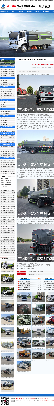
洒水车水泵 (29, 395)
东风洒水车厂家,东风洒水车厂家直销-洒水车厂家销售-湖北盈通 (7, 200)
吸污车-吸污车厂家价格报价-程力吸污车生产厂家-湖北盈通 (7, 233)
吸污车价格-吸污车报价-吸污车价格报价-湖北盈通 (7, 235)
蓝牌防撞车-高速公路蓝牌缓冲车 (7, 129)
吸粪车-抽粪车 (6, 113)
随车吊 (48, 395)
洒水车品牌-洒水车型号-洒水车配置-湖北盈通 (7, 217)
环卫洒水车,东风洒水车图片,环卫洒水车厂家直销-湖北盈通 (7, 204)
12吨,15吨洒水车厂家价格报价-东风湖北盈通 (7, 140)
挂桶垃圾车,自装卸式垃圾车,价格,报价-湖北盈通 (7, 165)
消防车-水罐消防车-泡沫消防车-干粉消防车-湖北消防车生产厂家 (7, 253)
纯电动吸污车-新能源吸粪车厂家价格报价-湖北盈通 (7, 76)
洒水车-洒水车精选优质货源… (25, 281)
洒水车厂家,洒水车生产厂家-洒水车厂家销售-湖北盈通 (7, 195)
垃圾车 (20, 395)
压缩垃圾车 (5, 117)
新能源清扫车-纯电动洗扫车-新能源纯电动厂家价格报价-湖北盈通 (7, 71)
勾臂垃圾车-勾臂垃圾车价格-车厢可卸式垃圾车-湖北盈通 (7, 162)
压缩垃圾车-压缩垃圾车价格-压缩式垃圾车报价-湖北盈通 (7, 160)
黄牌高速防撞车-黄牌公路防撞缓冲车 (7, 131)
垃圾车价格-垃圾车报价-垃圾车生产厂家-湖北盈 (7, 242)
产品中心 (12, 11)
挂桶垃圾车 (5, 120)
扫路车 (4, 102)
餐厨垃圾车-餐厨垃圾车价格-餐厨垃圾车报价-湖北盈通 (7, 169)
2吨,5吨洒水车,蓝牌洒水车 (8, 89)
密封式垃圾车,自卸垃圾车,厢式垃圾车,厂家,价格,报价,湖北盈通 (7, 173)
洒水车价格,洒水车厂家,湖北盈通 (7, 208)
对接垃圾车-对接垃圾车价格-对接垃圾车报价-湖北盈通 (7, 167)
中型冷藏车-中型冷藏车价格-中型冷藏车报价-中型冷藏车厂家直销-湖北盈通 (7, 154)
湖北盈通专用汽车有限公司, (21, 400)
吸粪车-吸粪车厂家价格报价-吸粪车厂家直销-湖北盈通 (7, 226)
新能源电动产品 (38, 11)
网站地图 (30, 2)
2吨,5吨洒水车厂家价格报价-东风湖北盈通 (7, 136)
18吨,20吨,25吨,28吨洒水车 (8, 95)
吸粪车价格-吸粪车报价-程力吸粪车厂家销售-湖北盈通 (7, 228)
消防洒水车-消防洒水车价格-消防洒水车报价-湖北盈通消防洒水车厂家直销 (7, 98)
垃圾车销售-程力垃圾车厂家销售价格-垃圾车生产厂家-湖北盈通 (7, 244)
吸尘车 (4, 106)
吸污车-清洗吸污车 (6, 111)
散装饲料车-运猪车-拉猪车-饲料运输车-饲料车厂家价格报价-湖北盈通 (7, 255)
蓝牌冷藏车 (5, 80)
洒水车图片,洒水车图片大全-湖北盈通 (7, 211)
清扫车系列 (29, 11)
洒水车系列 (21, 11)
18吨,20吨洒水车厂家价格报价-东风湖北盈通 (7, 142)
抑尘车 (12, 395)
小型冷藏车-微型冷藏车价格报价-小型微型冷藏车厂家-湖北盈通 (7, 149)
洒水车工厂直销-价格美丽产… (25, 287)
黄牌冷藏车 (5, 82)
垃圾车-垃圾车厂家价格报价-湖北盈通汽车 (7, 240)
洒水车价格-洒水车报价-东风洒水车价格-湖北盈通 (7, 222)
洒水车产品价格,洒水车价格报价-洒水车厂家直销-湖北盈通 (7, 193)
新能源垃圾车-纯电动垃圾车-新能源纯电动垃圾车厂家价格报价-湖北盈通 (7, 74)
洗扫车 (4, 104)
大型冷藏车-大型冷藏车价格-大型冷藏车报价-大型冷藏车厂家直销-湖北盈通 (7, 156)
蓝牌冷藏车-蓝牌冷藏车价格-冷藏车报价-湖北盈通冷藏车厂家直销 (7, 151)
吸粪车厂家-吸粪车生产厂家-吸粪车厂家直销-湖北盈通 (7, 231)
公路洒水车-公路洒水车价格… (25, 283)
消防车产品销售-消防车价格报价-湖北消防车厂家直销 (7, 248)
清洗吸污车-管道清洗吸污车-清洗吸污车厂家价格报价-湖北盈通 (7, 237)
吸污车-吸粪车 (46, 11)
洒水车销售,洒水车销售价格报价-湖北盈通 (7, 206)
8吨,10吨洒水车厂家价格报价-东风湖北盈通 (7, 138)
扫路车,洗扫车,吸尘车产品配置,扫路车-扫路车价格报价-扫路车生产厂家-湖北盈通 (7, 246)
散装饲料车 (35, 395)
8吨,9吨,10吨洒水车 (7, 91)
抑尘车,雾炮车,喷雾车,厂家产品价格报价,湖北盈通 (7, 213)
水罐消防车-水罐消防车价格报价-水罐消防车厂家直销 (7, 251)
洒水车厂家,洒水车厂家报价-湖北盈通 (7, 197)
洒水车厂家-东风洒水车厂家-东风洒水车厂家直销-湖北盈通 (7, 220)
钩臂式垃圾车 (5, 122)
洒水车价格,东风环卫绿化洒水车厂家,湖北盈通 (7, 202)
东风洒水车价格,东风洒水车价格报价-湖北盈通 (7, 191)
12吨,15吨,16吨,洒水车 (7, 93)
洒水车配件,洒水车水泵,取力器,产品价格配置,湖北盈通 (7, 215)
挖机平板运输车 (42, 395)
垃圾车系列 (5, 115)
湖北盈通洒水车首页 (4, 11)
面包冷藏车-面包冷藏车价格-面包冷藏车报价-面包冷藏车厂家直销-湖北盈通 (7, 147)
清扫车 (16, 395)
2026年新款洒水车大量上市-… (25, 285)
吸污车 (24, 395)
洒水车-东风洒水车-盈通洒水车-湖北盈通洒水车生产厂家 (7, 224)
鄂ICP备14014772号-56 (31, 400)
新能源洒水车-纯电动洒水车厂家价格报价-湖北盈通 (7, 69)
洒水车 (34, 2)
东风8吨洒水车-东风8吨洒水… (25, 289)
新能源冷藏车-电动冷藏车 (8, 84)
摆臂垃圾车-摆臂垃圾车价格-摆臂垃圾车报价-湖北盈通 (7, 171)
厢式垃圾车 (5, 124)
